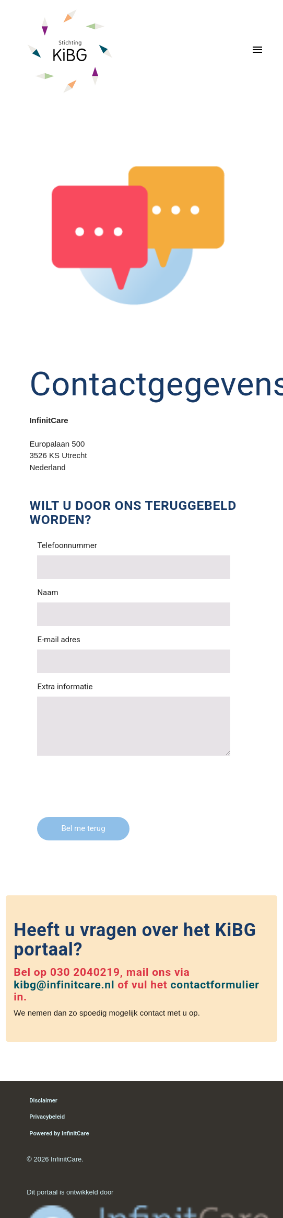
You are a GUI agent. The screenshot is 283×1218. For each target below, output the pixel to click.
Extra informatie (64, 686)
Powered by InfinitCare (59, 1133)
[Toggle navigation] (258, 51)
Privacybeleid (47, 1116)
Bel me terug (83, 828)
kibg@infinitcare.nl (64, 984)
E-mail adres (58, 639)
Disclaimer (43, 1100)
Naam (47, 592)
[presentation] (116, 784)
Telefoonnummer (67, 545)
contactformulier (215, 984)
